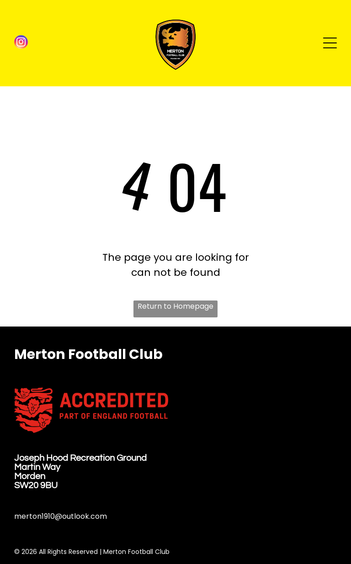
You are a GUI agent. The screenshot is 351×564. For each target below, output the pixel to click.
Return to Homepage (175, 306)
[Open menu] (330, 43)
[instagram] (21, 43)
